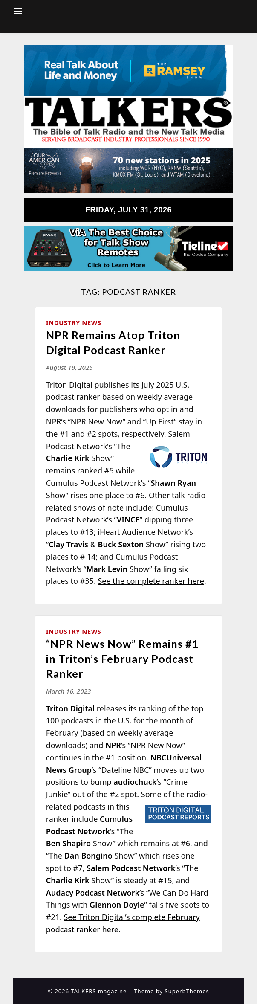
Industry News (73, 322)
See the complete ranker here (151, 581)
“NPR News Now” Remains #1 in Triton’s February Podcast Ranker (122, 658)
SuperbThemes (187, 991)
